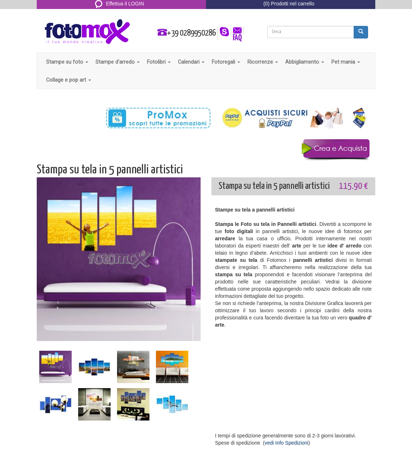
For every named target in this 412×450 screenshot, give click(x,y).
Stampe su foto (67, 62)
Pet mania (345, 62)
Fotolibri (159, 62)
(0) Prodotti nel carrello (288, 3)
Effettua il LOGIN (119, 3)
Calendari (191, 62)
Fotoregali (226, 62)
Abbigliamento (304, 62)
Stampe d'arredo (117, 62)
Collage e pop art (68, 80)
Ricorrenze (262, 62)
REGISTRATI (119, 12)
